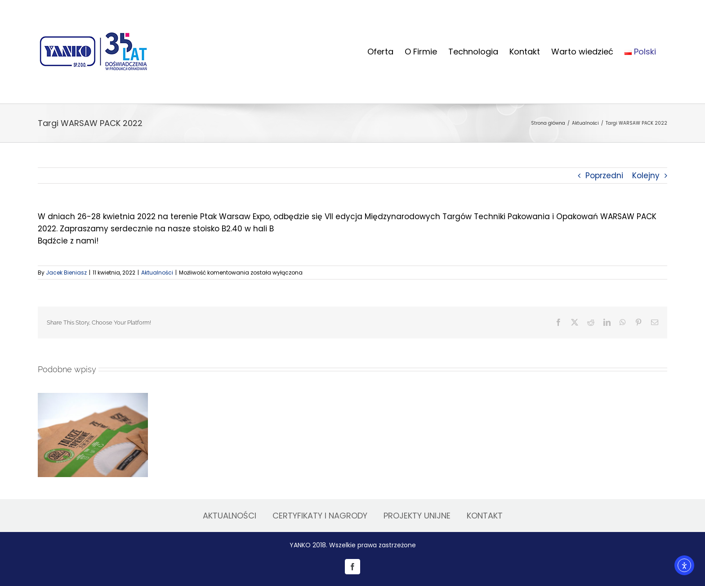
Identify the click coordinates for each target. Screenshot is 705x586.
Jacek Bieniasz (66, 272)
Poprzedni (604, 175)
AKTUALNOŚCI (229, 515)
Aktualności (157, 272)
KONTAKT (485, 515)
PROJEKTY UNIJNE (417, 515)
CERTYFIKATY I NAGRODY (319, 515)
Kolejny (646, 175)
